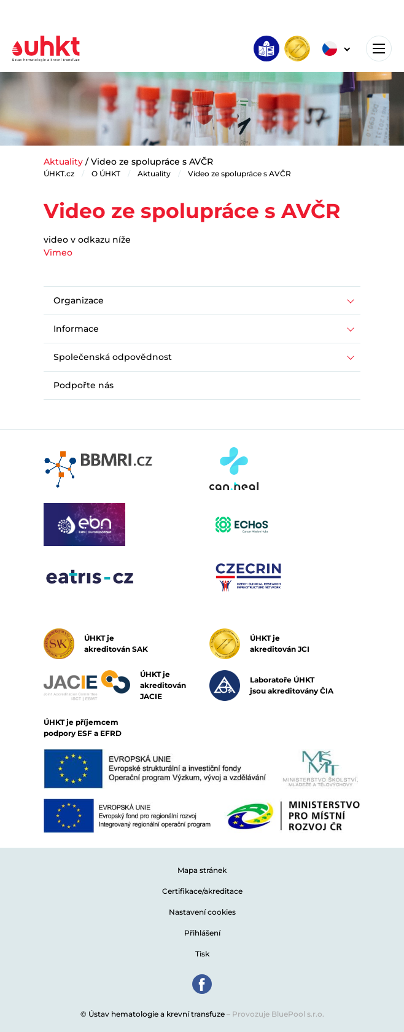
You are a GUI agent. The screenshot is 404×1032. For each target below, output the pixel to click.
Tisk (202, 953)
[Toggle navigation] (379, 48)
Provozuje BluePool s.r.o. (278, 1013)
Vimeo (58, 252)
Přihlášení (202, 932)
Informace (76, 328)
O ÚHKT (105, 173)
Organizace (78, 300)
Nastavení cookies (202, 912)
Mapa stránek (202, 870)
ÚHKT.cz (59, 173)
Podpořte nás (83, 385)
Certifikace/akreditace (202, 891)
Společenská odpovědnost (112, 356)
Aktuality (63, 161)
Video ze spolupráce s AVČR (239, 173)
